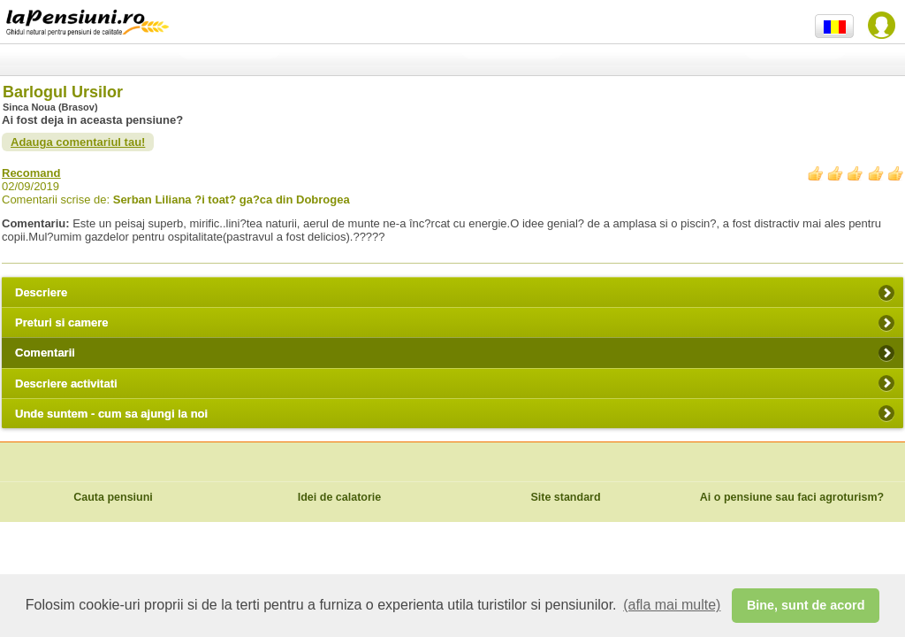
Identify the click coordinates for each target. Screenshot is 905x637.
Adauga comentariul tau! (78, 142)
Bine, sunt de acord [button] (806, 605)
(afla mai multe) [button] (671, 604)
